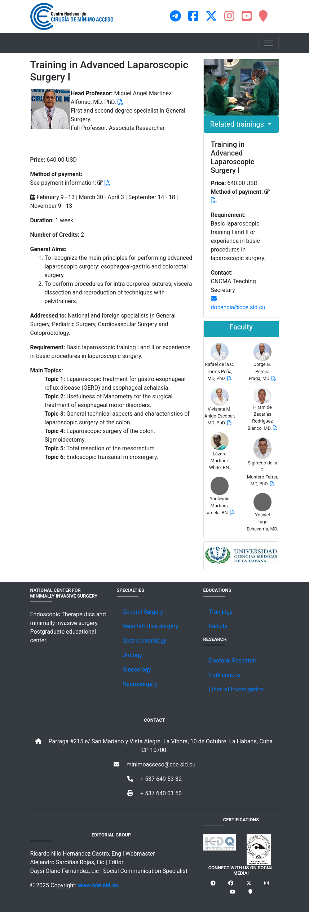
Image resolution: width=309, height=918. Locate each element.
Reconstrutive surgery (150, 626)
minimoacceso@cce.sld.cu (155, 764)
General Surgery (143, 611)
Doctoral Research (232, 660)
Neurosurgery (140, 684)
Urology (132, 655)
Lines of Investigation (236, 689)
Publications (225, 675)
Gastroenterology (145, 640)
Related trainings (238, 124)
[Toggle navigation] (269, 43)
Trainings (221, 611)
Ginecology (137, 669)
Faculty (218, 626)
